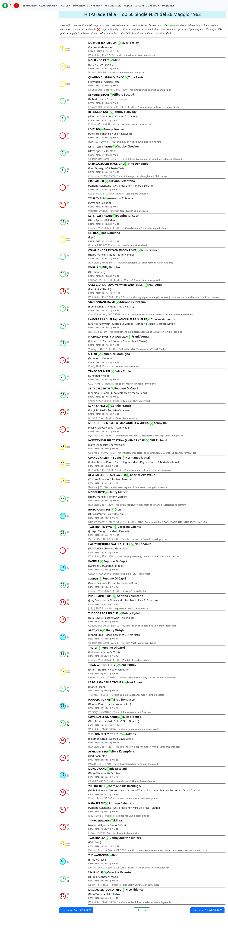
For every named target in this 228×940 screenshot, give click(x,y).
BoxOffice (79, 5)
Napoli (128, 5)
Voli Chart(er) (112, 5)
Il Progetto (30, 5)
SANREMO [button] (93, 5)
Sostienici (168, 5)
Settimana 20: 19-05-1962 (76, 910)
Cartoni (139, 5)
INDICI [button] (64, 5)
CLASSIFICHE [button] (47, 5)
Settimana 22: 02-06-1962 (207, 910)
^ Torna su (142, 910)
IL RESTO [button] (151, 5)
